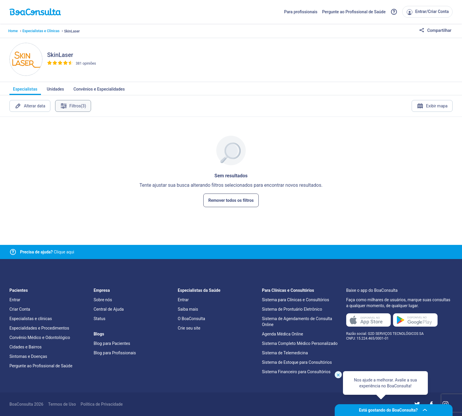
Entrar (14, 299)
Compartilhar (435, 30)
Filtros (73, 105)
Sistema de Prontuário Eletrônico (292, 309)
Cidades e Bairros (25, 347)
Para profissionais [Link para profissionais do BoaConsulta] (300, 11)
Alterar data (29, 105)
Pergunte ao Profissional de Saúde (354, 11)
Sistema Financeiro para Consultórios (296, 371)
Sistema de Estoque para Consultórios (297, 362)
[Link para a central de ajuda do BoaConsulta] (393, 11)
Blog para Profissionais (115, 353)
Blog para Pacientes (112, 343)
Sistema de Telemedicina (285, 353)
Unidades (55, 91)
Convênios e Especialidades (99, 91)
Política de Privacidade (102, 404)
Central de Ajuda (109, 309)
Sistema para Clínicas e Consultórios (295, 299)
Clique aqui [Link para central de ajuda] (47, 252)
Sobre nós (103, 299)
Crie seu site (189, 328)
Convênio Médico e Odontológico (39, 337)
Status (99, 318)
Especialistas (25, 91)
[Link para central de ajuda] (12, 252)
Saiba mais (188, 309)
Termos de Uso (62, 404)
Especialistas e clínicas (30, 318)
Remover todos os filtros (231, 200)
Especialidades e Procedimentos (39, 328)
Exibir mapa (432, 105)
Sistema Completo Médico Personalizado (300, 343)
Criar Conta (19, 309)
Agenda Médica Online (282, 334)
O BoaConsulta (191, 318)
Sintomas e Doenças (28, 356)
